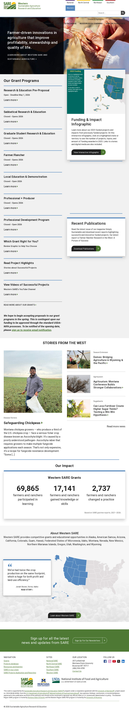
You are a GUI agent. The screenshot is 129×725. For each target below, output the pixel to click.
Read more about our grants (19, 304)
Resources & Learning (91, 13)
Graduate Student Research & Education (29, 133)
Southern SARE (52, 670)
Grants (49, 13)
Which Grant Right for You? (21, 241)
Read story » (27, 589)
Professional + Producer (19, 198)
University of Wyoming (94, 697)
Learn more (10, 99)
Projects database (11, 664)
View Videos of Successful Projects (26, 284)
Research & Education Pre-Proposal (26, 90)
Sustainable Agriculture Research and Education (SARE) (43, 691)
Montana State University (36, 697)
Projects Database (66, 13)
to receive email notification (31, 330)
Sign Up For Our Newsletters (87, 640)
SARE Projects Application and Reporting (20, 673)
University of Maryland (105, 691)
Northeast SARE (52, 667)
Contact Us (76, 671)
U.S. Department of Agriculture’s (37, 693)
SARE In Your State (115, 13)
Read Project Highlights (19, 263)
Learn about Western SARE (62, 615)
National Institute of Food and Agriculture (64, 693)
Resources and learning (13, 667)
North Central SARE (54, 664)
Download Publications (84, 248)
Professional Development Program (26, 219)
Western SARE (52, 673)
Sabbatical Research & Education (25, 111)
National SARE (52, 661)
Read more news (116, 426)
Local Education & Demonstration (25, 176)
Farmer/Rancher (14, 155)
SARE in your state (11, 670)
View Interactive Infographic (86, 152)
